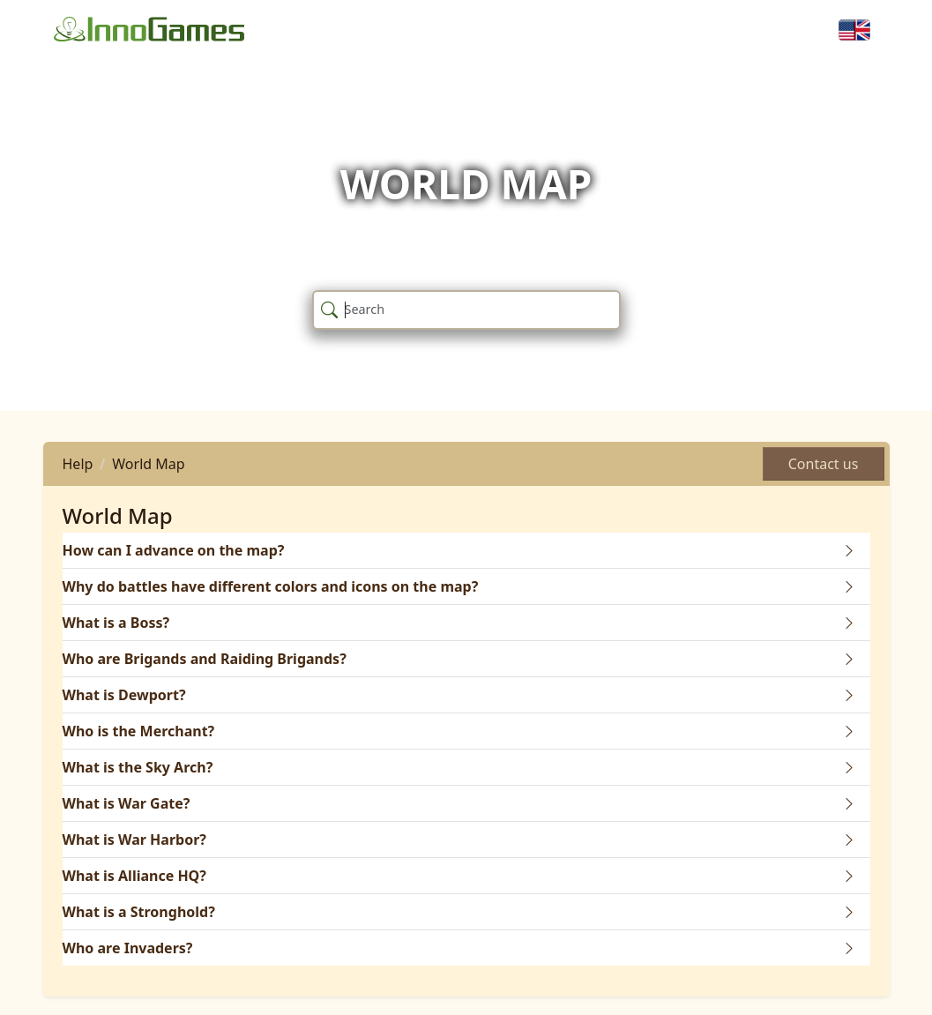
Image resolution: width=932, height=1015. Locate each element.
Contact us (823, 464)
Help (78, 464)
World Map (148, 464)
